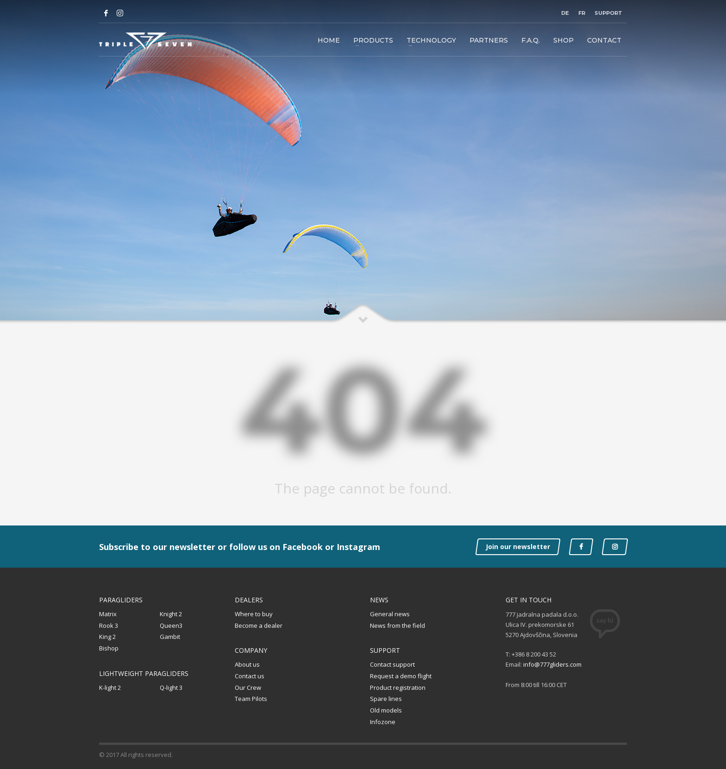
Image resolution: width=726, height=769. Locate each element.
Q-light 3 (171, 687)
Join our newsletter (518, 546)
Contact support (392, 664)
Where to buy (254, 614)
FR (581, 13)
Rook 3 (108, 625)
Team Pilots (251, 698)
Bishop (109, 648)
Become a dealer (258, 625)
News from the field (397, 625)
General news (390, 614)
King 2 (107, 636)
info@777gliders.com (552, 664)
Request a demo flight (401, 676)
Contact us (249, 676)
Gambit (170, 636)
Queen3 (171, 625)
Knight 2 (171, 614)
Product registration (398, 687)
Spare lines (386, 698)
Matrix (108, 614)
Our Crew (248, 687)
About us (247, 664)
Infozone (382, 722)
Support (608, 13)
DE (565, 13)
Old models (386, 710)
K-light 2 (110, 687)
